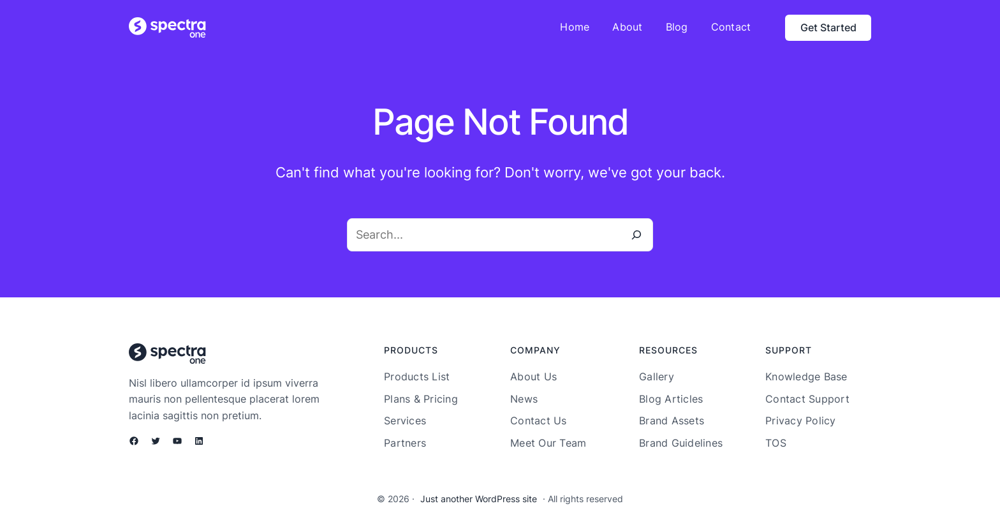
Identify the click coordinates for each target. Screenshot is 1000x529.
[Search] (636, 234)
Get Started (828, 27)
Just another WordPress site (478, 498)
